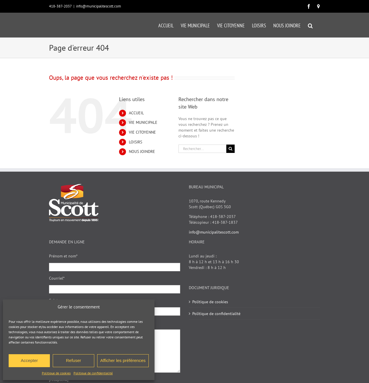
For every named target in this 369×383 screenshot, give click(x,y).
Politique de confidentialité (93, 373)
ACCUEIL (136, 112)
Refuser (73, 360)
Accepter (29, 360)
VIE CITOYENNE (142, 132)
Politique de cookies (56, 373)
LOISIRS (135, 142)
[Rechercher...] (202, 149)
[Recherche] (230, 149)
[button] (310, 25)
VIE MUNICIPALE (143, 122)
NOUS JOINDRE (142, 151)
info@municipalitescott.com (98, 6)
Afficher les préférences (123, 360)
